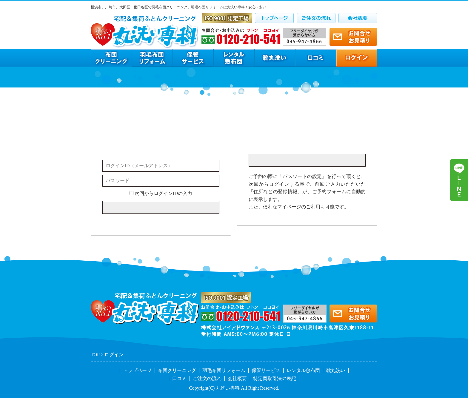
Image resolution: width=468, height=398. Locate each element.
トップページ (137, 370)
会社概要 (237, 378)
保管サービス (266, 370)
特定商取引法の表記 (274, 378)
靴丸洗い (335, 370)
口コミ (179, 378)
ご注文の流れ (207, 378)
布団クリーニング (177, 370)
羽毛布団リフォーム (223, 370)
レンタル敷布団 (303, 370)
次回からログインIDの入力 (161, 193)
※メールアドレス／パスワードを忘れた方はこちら (157, 220)
